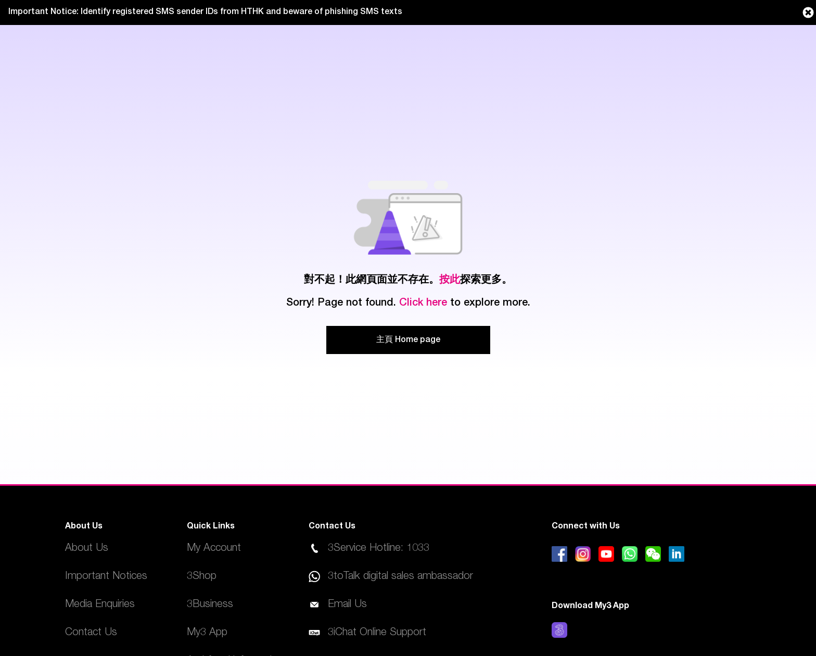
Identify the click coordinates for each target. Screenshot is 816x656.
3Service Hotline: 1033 (378, 549)
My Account (214, 549)
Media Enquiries (100, 605)
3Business (210, 605)
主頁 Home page (408, 340)
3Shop (201, 577)
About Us (86, 549)
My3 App (207, 633)
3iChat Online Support (377, 633)
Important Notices (106, 577)
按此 (449, 280)
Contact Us (91, 633)
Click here (423, 303)
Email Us (347, 605)
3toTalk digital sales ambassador (400, 577)
